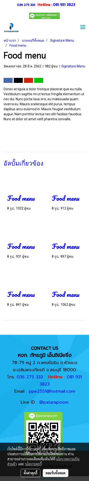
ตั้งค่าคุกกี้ (30, 473)
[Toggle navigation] (83, 27)
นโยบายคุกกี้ (33, 464)
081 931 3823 (64, 4)
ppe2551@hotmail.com (52, 391)
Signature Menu (73, 66)
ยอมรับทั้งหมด (56, 473)
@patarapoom (53, 402)
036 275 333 (26, 4)
